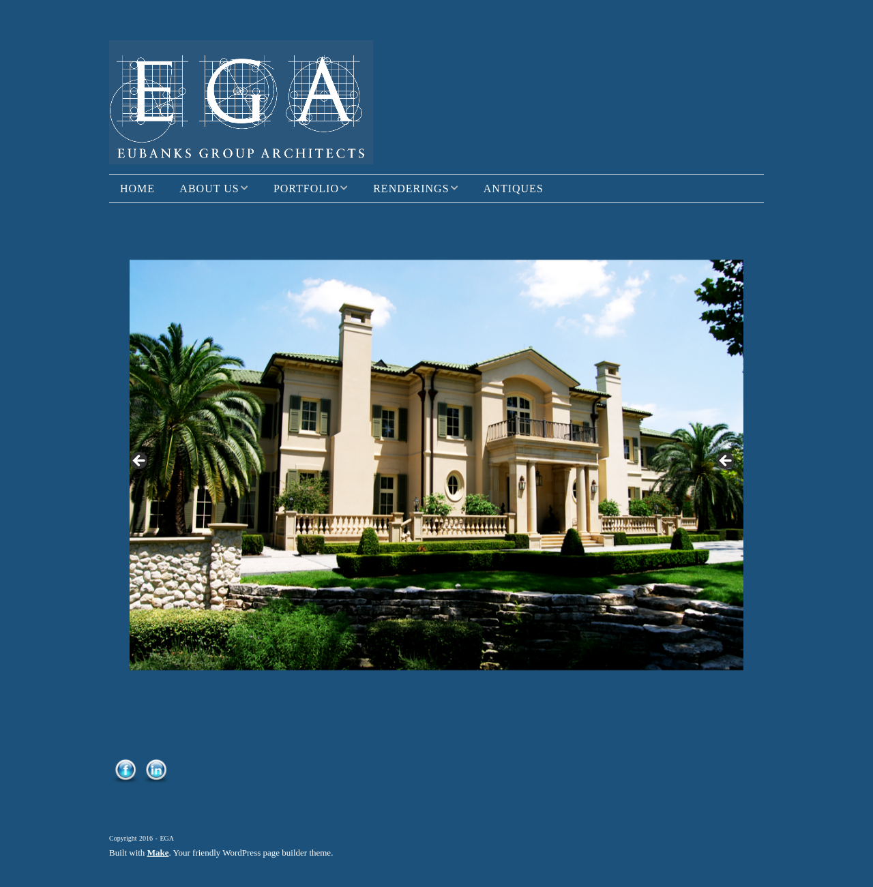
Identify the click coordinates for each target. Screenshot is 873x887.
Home (137, 188)
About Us (209, 188)
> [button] (726, 461)
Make (158, 852)
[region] (436, 465)
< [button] (140, 461)
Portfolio (306, 188)
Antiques (514, 188)
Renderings (411, 188)
